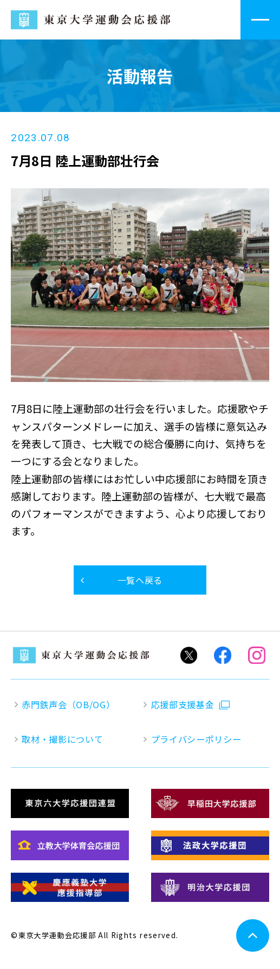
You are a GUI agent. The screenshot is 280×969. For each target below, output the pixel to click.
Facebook (222, 655)
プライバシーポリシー (196, 739)
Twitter (188, 655)
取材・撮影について (62, 739)
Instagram (256, 655)
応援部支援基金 (182, 704)
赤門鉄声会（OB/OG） (68, 704)
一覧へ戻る (140, 580)
